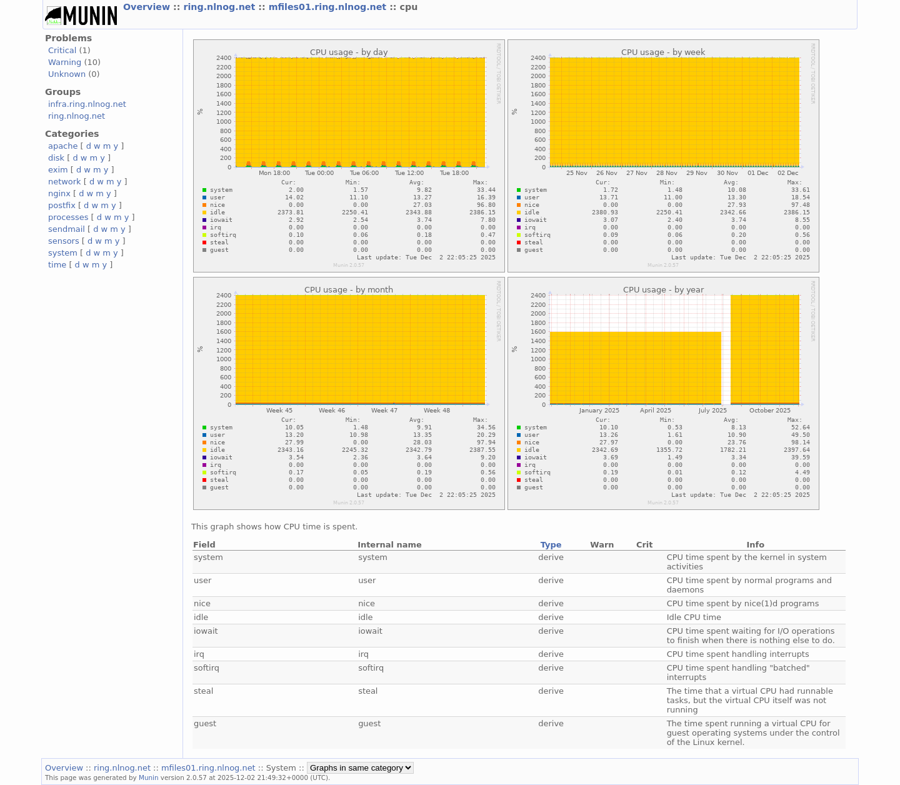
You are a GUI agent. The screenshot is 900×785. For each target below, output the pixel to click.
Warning (64, 62)
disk (56, 157)
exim (58, 169)
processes (68, 217)
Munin (149, 777)
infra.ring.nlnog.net (87, 104)
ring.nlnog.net (220, 7)
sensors (63, 241)
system (63, 253)
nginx (59, 193)
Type (551, 544)
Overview (148, 7)
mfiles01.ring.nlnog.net (329, 7)
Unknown (67, 74)
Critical (62, 50)
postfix (62, 205)
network (64, 181)
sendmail (66, 229)
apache (63, 146)
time (57, 264)
